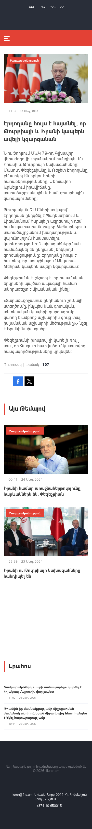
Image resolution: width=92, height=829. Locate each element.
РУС (52, 7)
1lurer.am (52, 770)
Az (62, 7)
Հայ (31, 7)
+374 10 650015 (49, 805)
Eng (42, 7)
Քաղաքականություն (24, 60)
